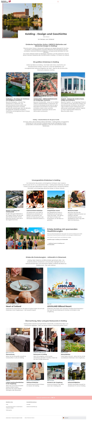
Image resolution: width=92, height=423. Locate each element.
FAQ (9, 407)
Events (49, 3)
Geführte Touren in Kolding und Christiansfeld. (54, 247)
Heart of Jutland (21, 3)
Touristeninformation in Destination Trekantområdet (15, 410)
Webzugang (11, 412)
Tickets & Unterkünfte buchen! (68, 3)
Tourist (77, 1)
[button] (72, 420)
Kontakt (30, 407)
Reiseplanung (56, 3)
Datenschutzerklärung (33, 409)
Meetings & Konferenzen (84, 1)
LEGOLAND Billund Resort (33, 3)
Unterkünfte (43, 3)
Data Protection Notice (32, 420)
